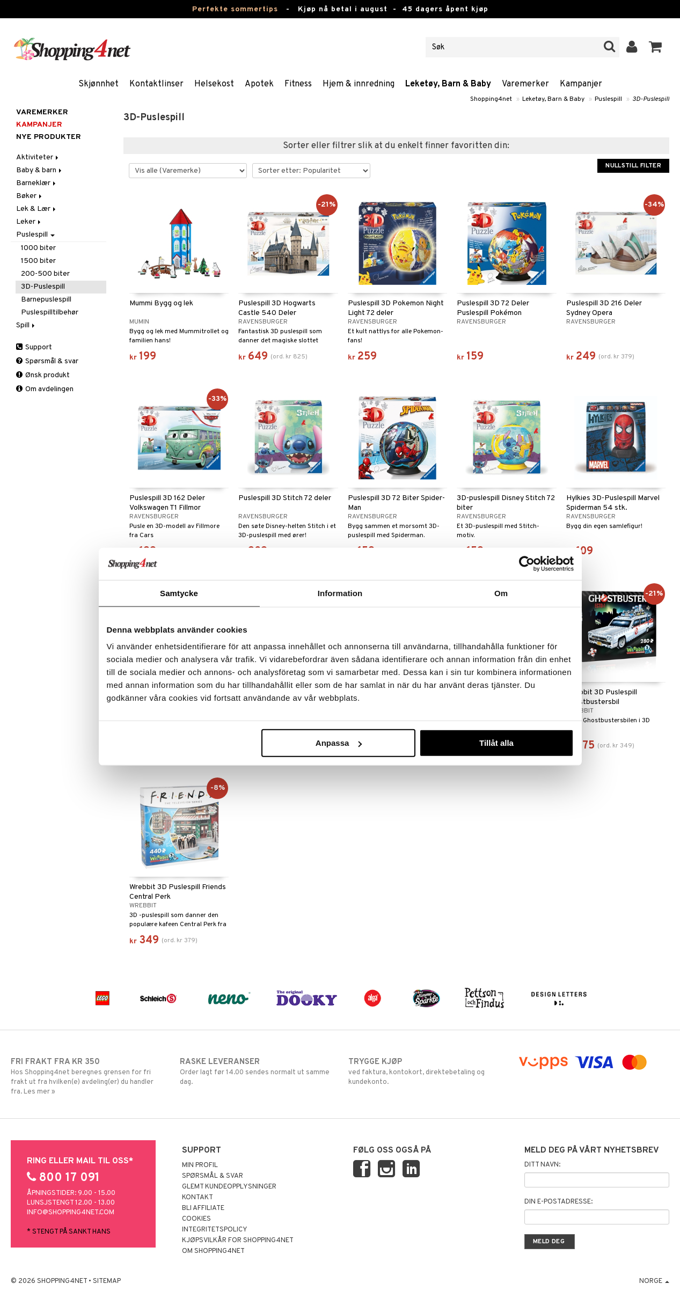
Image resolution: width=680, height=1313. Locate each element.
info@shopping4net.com (70, 1212)
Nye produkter (48, 137)
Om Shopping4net (213, 1251)
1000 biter (38, 248)
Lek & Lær (36, 209)
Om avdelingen (45, 389)
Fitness (298, 84)
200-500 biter (45, 273)
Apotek (259, 84)
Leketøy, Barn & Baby (448, 84)
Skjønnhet (98, 84)
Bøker (29, 196)
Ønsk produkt (43, 375)
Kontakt (197, 1197)
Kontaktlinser (156, 84)
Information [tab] (340, 592)
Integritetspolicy (214, 1230)
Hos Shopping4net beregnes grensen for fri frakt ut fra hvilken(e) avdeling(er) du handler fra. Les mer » (87, 1076)
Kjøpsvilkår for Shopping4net (238, 1240)
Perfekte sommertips (235, 9)
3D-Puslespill (650, 99)
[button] (656, 47)
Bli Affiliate (203, 1208)
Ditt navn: (542, 1165)
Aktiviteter (38, 157)
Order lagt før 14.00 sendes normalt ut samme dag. (256, 1072)
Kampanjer (581, 84)
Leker (29, 221)
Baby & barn (39, 170)
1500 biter (38, 261)
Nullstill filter (633, 166)
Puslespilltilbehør (49, 312)
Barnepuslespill (46, 299)
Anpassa (339, 742)
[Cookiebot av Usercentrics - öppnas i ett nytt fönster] (527, 563)
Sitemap (107, 1281)
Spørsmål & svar (47, 361)
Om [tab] (501, 592)
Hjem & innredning (358, 84)
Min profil (200, 1165)
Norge (654, 1281)
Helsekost (214, 84)
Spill (26, 325)
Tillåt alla (496, 742)
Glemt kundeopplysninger (229, 1187)
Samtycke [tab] (179, 592)
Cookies (196, 1219)
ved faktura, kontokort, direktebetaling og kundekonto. (424, 1072)
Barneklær (36, 183)
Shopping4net (491, 99)
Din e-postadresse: (558, 1202)
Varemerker (525, 84)
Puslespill (608, 99)
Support (34, 347)
